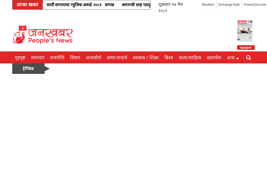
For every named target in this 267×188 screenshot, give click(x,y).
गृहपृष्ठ (20, 57)
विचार (75, 57)
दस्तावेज (214, 57)
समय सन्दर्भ (117, 57)
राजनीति (57, 57)
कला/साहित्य (190, 57)
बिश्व (169, 57)
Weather (208, 4)
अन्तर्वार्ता (93, 57)
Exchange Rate (229, 4)
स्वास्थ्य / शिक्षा (146, 57)
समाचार (37, 57)
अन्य (233, 57)
